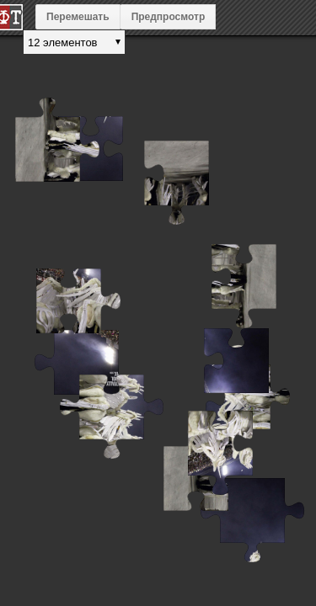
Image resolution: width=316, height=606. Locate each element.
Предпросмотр (168, 17)
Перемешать (78, 17)
